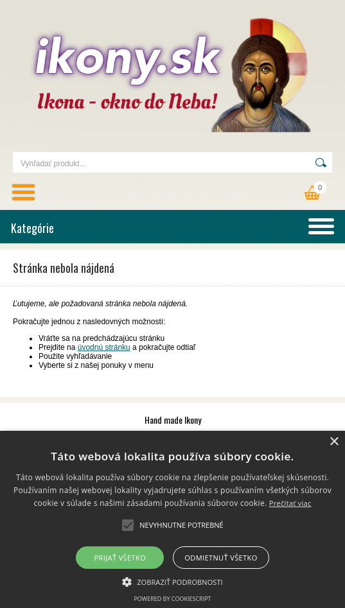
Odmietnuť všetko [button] (220, 557)
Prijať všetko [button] (120, 557)
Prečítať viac (290, 503)
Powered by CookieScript (172, 599)
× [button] (334, 442)
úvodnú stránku (104, 347)
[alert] (172, 519)
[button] (172, 581)
